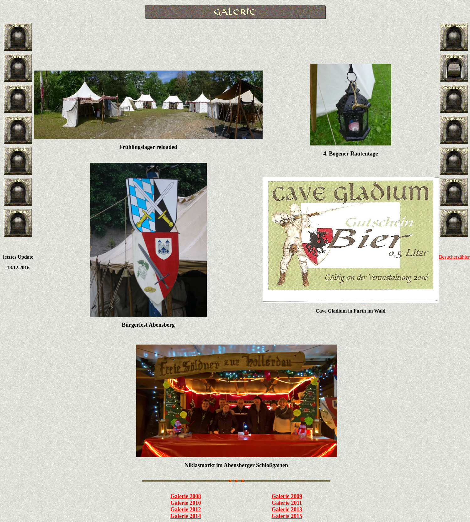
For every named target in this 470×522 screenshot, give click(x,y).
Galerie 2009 (287, 496)
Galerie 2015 (287, 516)
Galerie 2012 (185, 509)
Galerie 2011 (287, 503)
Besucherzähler (454, 257)
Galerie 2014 (185, 516)
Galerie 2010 (185, 503)
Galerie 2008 (185, 496)
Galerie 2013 (287, 509)
